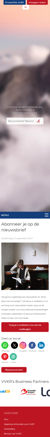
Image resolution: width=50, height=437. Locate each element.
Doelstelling (9, 429)
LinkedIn (41, 347)
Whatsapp (5, 347)
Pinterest (4, 358)
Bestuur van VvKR (12, 433)
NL (25, 7)
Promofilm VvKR (14, 2)
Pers (6, 419)
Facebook (32, 347)
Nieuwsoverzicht (14, 369)
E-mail (13, 358)
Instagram (23, 347)
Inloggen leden (37, 2)
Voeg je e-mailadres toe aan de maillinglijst (25, 327)
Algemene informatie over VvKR (19, 424)
